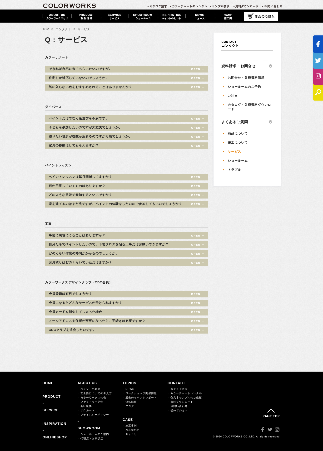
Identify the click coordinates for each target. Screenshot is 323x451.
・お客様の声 (131, 429)
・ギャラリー (131, 434)
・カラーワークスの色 (92, 397)
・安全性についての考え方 (95, 393)
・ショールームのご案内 (93, 434)
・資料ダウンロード (180, 401)
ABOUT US (87, 383)
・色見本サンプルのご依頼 (185, 397)
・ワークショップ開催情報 (140, 393)
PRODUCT (52, 396)
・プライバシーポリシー (93, 414)
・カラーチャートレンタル (185, 393)
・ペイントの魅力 (89, 389)
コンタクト (63, 29)
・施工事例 (130, 425)
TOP (46, 29)
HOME (48, 383)
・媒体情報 (130, 401)
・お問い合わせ (178, 406)
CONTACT (176, 383)
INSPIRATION (54, 424)
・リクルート (86, 410)
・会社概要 (85, 406)
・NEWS (128, 389)
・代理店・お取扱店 (90, 438)
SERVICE (51, 410)
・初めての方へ (178, 410)
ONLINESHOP (55, 437)
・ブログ (128, 406)
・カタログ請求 (178, 389)
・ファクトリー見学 (90, 401)
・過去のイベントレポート (140, 397)
